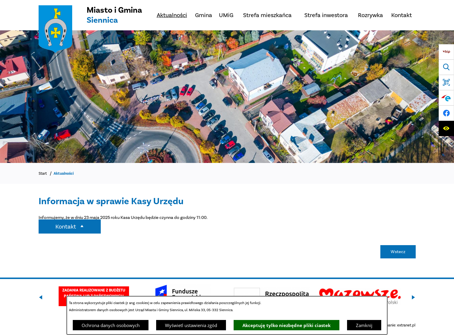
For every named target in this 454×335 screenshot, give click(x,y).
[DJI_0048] (227, 96)
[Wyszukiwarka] (446, 67)
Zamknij (364, 325)
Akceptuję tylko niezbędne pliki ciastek (286, 325)
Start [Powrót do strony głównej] (43, 173)
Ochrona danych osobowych (111, 325)
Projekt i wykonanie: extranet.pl (388, 325)
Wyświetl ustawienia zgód (191, 325)
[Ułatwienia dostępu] (446, 128)
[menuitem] (172, 15)
